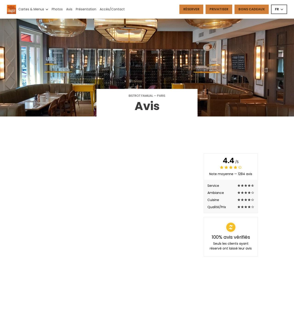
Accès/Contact (112, 9)
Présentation (86, 9)
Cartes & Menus (33, 9)
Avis (69, 9)
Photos (57, 9)
